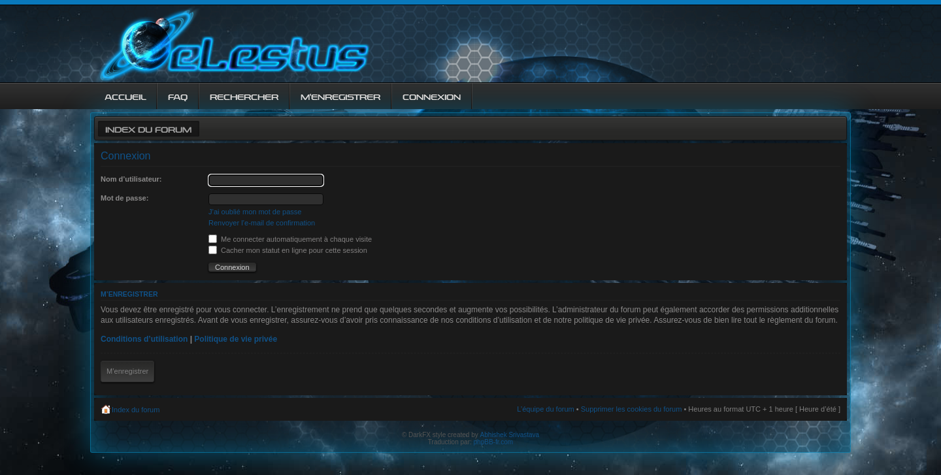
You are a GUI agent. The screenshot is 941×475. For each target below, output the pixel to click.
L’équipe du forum (545, 409)
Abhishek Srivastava (510, 434)
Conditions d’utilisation (144, 339)
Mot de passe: (124, 198)
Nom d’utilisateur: (131, 179)
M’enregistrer (127, 371)
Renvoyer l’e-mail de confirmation (261, 223)
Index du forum (148, 128)
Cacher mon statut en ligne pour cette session (287, 250)
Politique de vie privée (235, 339)
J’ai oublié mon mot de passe (254, 212)
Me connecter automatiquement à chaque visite (290, 239)
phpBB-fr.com (494, 442)
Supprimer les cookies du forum (631, 409)
